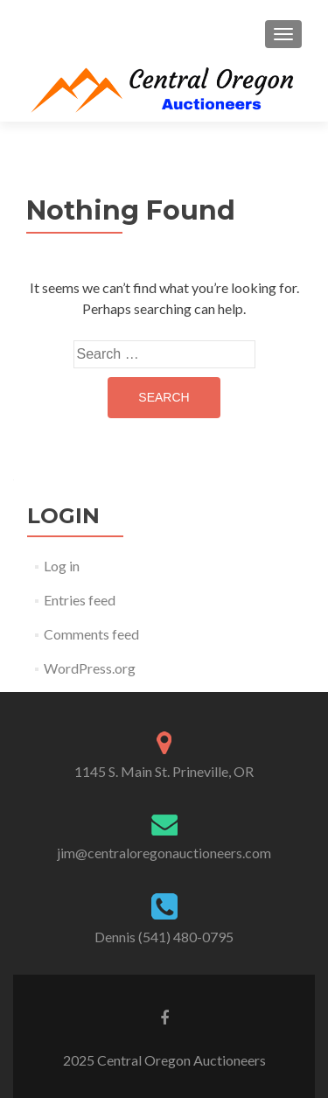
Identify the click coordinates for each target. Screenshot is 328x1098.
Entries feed (79, 599)
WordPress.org (90, 668)
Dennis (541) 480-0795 (164, 936)
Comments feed (91, 634)
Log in (62, 565)
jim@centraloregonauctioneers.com (164, 852)
